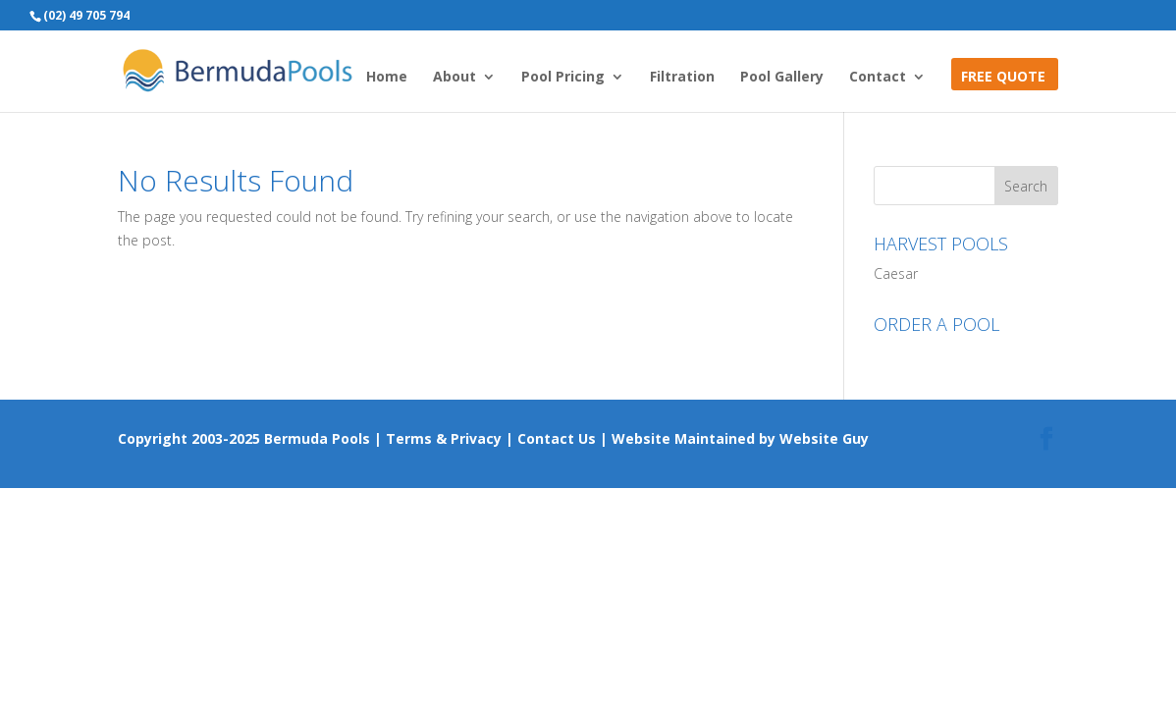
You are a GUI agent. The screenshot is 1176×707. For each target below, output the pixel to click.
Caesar (896, 273)
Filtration (682, 77)
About (454, 77)
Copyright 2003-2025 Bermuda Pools (244, 438)
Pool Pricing (563, 77)
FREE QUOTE (1003, 77)
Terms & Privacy (444, 438)
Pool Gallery (782, 77)
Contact (877, 77)
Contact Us (556, 438)
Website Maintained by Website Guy (740, 438)
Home (386, 77)
